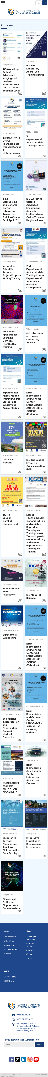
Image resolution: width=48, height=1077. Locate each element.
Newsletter (9, 945)
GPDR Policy (9, 981)
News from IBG (10, 936)
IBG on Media (9, 941)
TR (45, 3)
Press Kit (8, 953)
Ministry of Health (30, 944)
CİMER (29, 958)
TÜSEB (29, 954)
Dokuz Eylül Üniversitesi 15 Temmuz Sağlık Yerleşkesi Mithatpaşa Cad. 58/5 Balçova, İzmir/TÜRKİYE (28, 1027)
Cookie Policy (10, 976)
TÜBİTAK (30, 950)
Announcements (11, 949)
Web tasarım (41, 1075)
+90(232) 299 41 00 (25, 1019)
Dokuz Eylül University (31, 937)
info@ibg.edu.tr (23, 1015)
